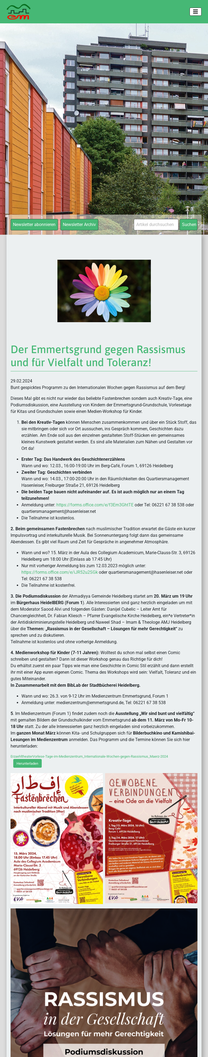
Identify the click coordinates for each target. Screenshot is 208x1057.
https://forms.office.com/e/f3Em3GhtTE (95, 504)
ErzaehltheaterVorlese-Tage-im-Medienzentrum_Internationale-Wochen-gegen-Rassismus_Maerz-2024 (89, 756)
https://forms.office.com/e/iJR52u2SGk (60, 572)
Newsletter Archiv (79, 224)
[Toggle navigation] (196, 12)
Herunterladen (27, 763)
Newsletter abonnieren (34, 224)
